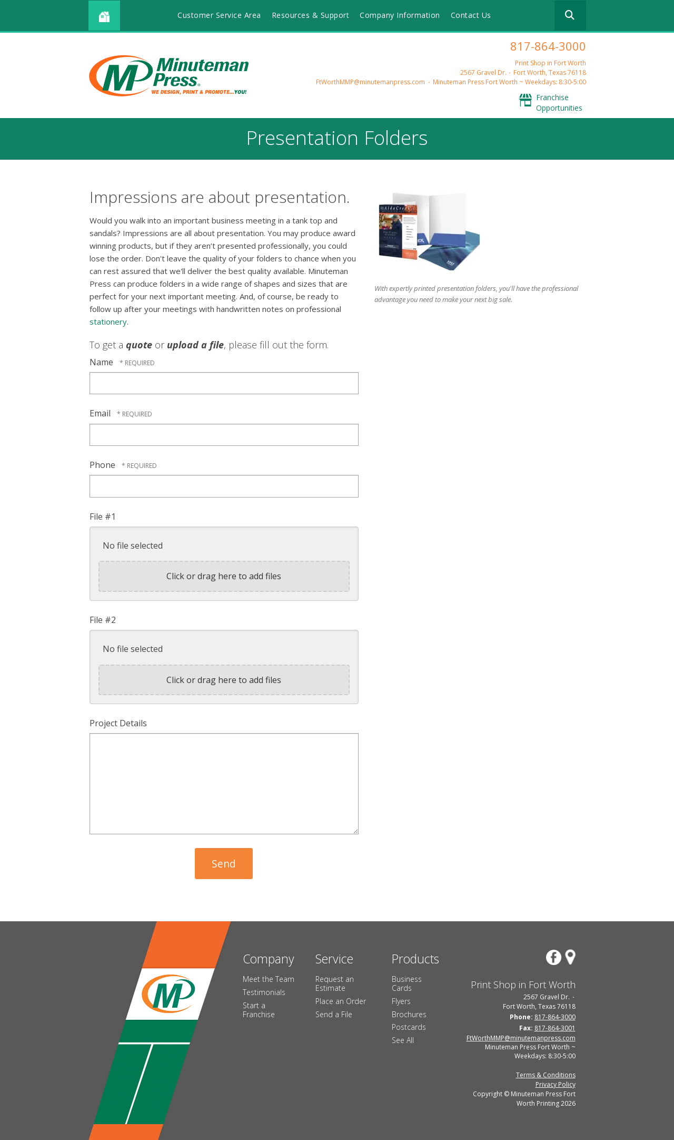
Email (101, 413)
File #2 (103, 620)
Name (102, 362)
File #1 (103, 516)
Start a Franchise (259, 1009)
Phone (103, 465)
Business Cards (407, 983)
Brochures (409, 1014)
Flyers (401, 1001)
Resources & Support (311, 15)
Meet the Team (268, 979)
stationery (108, 321)
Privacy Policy (556, 1084)
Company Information (400, 15)
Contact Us (471, 15)
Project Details (118, 723)
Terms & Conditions (546, 1074)
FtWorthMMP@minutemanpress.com (370, 81)
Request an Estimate (334, 983)
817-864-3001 (555, 1028)
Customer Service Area (219, 15)
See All (403, 1040)
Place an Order (340, 1001)
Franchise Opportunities (559, 102)
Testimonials (264, 992)
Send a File (333, 1014)
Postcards (409, 1027)
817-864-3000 (548, 46)
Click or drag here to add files (223, 576)
